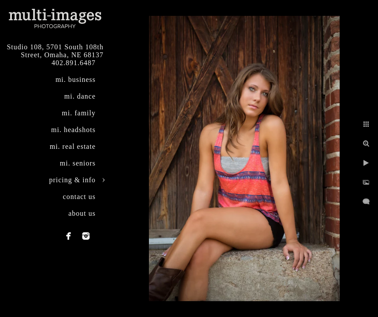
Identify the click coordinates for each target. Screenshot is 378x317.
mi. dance (80, 96)
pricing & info (72, 180)
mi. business (76, 79)
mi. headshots (73, 129)
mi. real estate (73, 146)
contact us (79, 196)
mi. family (79, 113)
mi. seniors (78, 163)
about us (82, 213)
